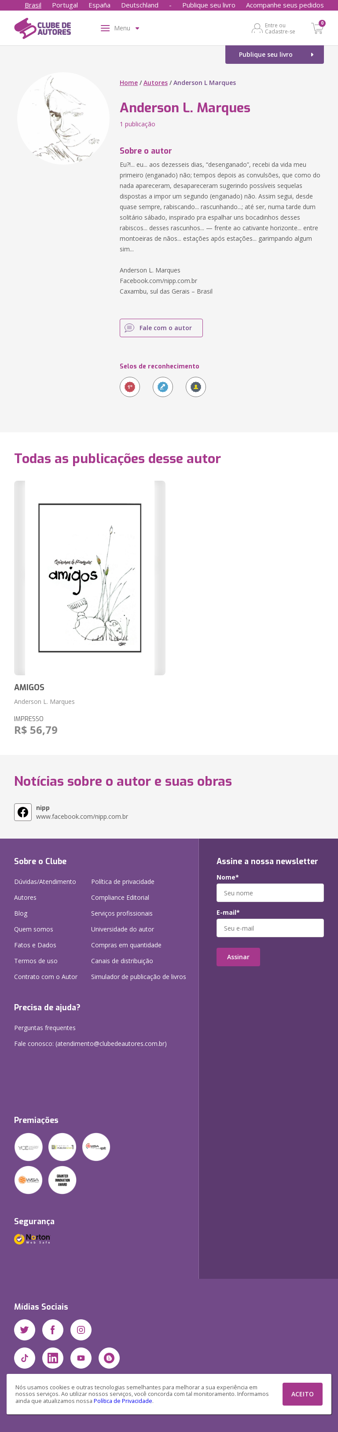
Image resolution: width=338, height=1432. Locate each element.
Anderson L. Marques (44, 701)
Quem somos (33, 929)
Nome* (228, 877)
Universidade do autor (122, 929)
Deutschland (139, 4)
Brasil (33, 4)
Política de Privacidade (123, 1401)
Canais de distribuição (122, 961)
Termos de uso (36, 961)
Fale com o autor (166, 328)
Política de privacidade (122, 881)
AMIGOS (29, 687)
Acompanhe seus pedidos (285, 4)
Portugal (65, 4)
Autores (155, 82)
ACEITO (302, 1394)
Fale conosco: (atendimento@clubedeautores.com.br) (90, 1043)
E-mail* (228, 912)
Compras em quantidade (126, 945)
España (99, 4)
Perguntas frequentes (45, 1027)
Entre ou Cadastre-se (280, 28)
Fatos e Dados (35, 945)
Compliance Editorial (120, 897)
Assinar (238, 957)
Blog (20, 913)
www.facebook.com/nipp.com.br (82, 812)
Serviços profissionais (122, 913)
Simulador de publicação (138, 976)
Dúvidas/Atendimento (45, 881)
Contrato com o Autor (45, 976)
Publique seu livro (208, 4)
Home (129, 82)
